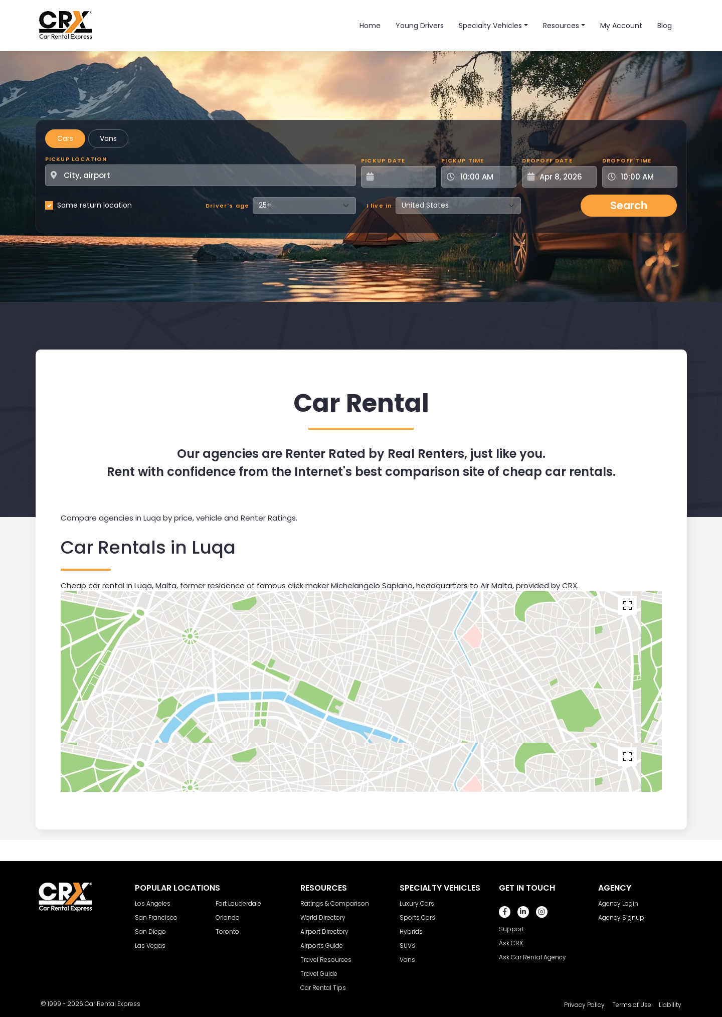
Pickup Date (383, 160)
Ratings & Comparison (334, 903)
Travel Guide (318, 973)
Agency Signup (621, 917)
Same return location (94, 205)
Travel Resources (325, 959)
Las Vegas (150, 945)
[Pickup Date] (404, 177)
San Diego (150, 931)
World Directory (322, 917)
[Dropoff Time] (646, 177)
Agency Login (618, 903)
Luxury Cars (417, 903)
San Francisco (156, 917)
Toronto (227, 931)
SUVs (407, 945)
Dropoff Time (626, 160)
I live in (380, 206)
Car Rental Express (112, 1003)
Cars (65, 138)
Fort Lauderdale (238, 903)
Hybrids (411, 931)
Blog (664, 26)
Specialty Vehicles (490, 26)
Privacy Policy (584, 1004)
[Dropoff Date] (565, 177)
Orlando (228, 917)
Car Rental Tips (323, 987)
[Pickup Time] (485, 177)
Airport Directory (324, 931)
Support (511, 929)
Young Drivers (420, 26)
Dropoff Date (547, 160)
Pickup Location (76, 159)
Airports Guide (321, 945)
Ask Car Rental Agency (532, 957)
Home (370, 26)
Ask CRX (511, 943)
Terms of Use (631, 1004)
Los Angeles (152, 903)
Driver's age (227, 206)
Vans (108, 138)
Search (628, 205)
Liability (670, 1004)
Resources (561, 26)
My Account (621, 26)
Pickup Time (462, 160)
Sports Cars (417, 917)
